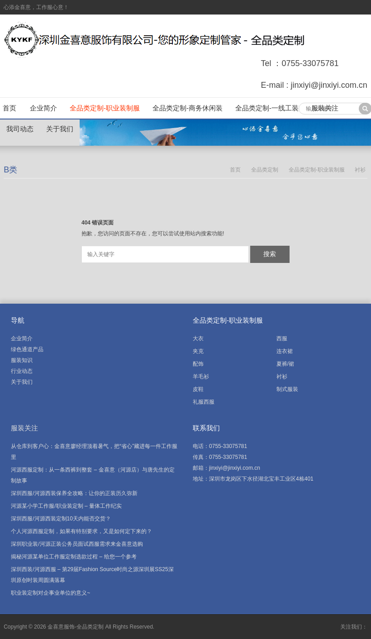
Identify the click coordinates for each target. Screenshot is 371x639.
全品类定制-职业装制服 (105, 108)
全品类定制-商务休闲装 (187, 108)
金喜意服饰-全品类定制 (76, 627)
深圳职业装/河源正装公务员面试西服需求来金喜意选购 (77, 544)
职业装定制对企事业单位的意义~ (50, 593)
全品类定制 (264, 170)
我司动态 (19, 129)
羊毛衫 (201, 376)
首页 (9, 108)
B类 (10, 169)
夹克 (198, 351)
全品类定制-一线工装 (267, 108)
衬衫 (360, 170)
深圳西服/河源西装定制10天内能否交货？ (61, 518)
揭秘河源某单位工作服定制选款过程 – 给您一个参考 (73, 556)
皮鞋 (198, 389)
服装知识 (22, 360)
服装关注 (324, 108)
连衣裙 (284, 351)
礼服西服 (203, 402)
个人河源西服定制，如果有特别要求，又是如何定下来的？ (81, 531)
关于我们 (59, 129)
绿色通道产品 (27, 349)
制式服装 (287, 389)
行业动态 (22, 371)
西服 (281, 338)
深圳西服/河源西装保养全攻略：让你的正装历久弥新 (74, 493)
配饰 (198, 364)
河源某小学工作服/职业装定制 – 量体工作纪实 (66, 506)
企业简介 (43, 108)
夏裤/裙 (285, 364)
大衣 (198, 338)
